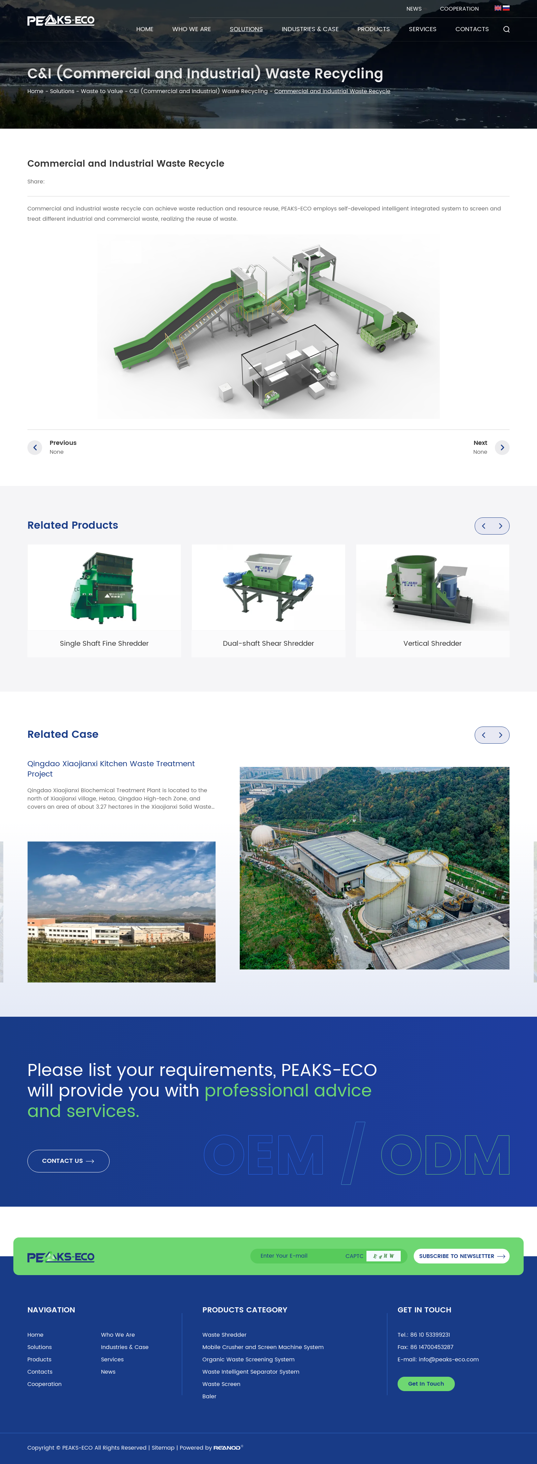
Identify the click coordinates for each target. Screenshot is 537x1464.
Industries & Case (310, 29)
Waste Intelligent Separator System (250, 1371)
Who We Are (191, 29)
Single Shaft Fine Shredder (104, 644)
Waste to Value (102, 91)
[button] (483, 526)
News (414, 8)
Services (423, 29)
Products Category (244, 1310)
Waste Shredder (224, 1335)
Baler (209, 1396)
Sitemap (163, 1447)
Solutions (246, 29)
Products (374, 29)
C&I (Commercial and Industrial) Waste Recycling (198, 91)
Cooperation (459, 8)
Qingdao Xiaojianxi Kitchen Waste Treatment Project (111, 769)
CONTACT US (68, 1161)
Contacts (472, 29)
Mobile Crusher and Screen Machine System (263, 1347)
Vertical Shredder (432, 644)
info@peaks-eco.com (449, 1359)
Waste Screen (221, 1384)
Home (144, 29)
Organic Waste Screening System (248, 1359)
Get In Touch (424, 1310)
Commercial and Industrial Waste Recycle (332, 91)
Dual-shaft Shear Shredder (268, 644)
